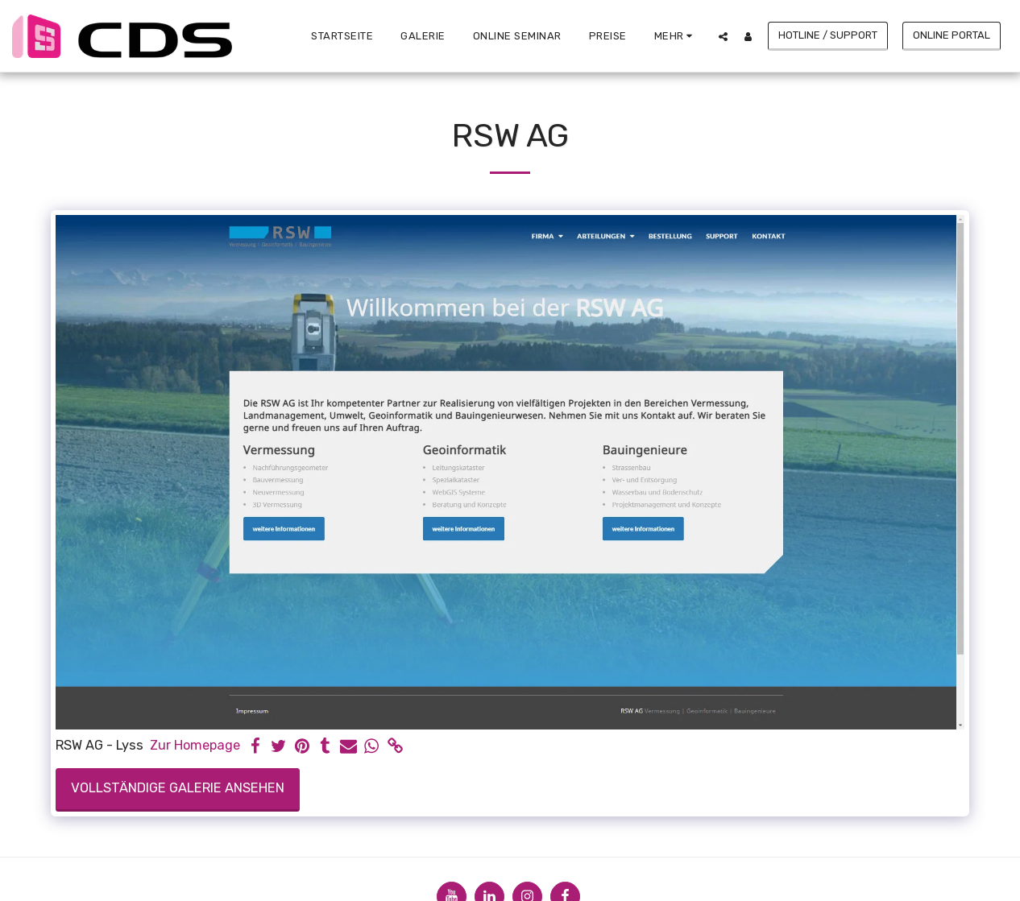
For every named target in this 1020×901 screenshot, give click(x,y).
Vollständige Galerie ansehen (177, 788)
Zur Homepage (195, 745)
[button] (723, 36)
